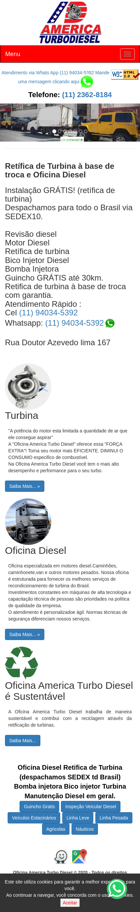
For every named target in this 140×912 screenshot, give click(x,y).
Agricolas (56, 829)
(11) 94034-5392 (48, 312)
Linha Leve (78, 817)
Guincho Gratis (39, 806)
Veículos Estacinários (34, 817)
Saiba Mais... (22, 740)
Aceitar (70, 902)
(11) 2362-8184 (86, 95)
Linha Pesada (114, 817)
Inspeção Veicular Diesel (90, 806)
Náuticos (85, 829)
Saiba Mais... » (24, 486)
